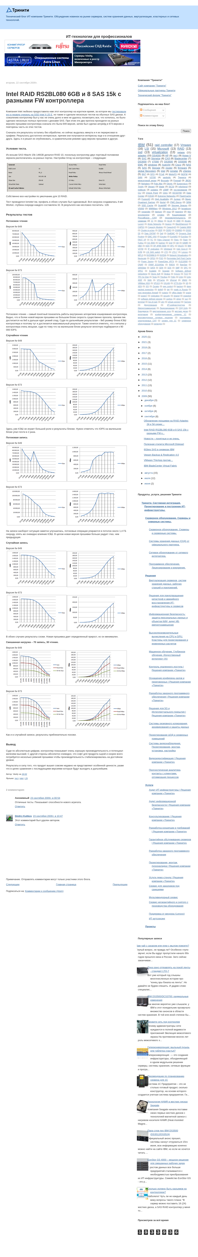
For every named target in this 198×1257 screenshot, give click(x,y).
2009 (145, 396)
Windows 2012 (169, 208)
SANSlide (142, 268)
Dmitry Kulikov (23, 816)
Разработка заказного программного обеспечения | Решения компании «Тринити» (169, 697)
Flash (185, 240)
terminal (141, 302)
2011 (145, 385)
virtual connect (174, 302)
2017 (145, 353)
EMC (140, 164)
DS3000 (142, 161)
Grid (171, 243)
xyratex (160, 215)
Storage (156, 168)
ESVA (151, 196)
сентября (149, 416)
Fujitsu (141, 243)
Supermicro (182, 183)
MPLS (140, 255)
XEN (140, 286)
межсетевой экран (147, 180)
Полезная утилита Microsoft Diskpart (164, 444)
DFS (152, 174)
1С (152, 221)
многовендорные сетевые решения (155, 318)
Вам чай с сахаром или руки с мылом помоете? (162, 945)
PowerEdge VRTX (166, 262)
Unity (181, 277)
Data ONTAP (150, 234)
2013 (145, 374)
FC (152, 240)
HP (167, 155)
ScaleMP (162, 205)
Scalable (152, 271)
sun (186, 299)
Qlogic (170, 183)
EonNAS (174, 237)
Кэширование (179, 215)
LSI (26, 778)
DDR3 (168, 230)
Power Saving (147, 262)
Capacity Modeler (155, 227)
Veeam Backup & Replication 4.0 (161, 454)
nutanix (165, 293)
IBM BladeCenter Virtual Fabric (160, 465)
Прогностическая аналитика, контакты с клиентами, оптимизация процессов (165, 774)
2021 (145, 342)
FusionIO (145, 199)
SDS (169, 268)
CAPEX (141, 227)
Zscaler (156, 286)
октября (149, 411)
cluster (169, 168)
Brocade (165, 180)
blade (161, 186)
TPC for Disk (143, 277)
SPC (186, 268)
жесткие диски (181, 311)
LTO (166, 252)
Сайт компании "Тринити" (152, 85)
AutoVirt (166, 164)
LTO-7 (174, 252)
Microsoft (163, 148)
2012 (145, 380)
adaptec (142, 155)
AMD (178, 221)
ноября (148, 405)
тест (16, 778)
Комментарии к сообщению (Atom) (44, 891)
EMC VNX (152, 237)
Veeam (151, 186)
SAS (144, 168)
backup (180, 286)
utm (162, 302)
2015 (145, 363)
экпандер (158, 324)
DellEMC (171, 234)
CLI (139, 193)
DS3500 (168, 161)
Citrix (165, 193)
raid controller (164, 145)
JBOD (188, 180)
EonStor (184, 237)
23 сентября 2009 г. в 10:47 (48, 816)
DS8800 (178, 230)
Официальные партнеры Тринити (156, 90)
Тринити (182, 177)
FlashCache (185, 196)
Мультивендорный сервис (163, 897)
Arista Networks (154, 224)
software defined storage (151, 299)
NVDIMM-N (151, 255)
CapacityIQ (171, 227)
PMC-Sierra (176, 202)
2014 (145, 369)
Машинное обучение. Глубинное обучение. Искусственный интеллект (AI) (167, 655)
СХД (167, 158)
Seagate (166, 271)
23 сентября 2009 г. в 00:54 (45, 798)
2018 (145, 347)
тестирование (180, 189)
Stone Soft (155, 274)
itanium (158, 211)
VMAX (184, 280)
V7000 (155, 161)
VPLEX (157, 283)
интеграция (143, 314)
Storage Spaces (179, 205)
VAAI (149, 280)
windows (152, 164)
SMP (177, 268)
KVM (140, 252)
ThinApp (163, 277)
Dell (161, 234)
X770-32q (178, 283)
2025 (145, 336)
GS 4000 (151, 243)
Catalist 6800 (185, 227)
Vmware (185, 145)
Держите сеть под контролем (164, 1021)
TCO (186, 274)
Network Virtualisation (179, 255)
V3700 (152, 177)
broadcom (186, 208)
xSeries (187, 171)
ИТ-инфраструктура (176, 305)
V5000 (141, 208)
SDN (161, 268)
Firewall (177, 180)
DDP (160, 230)
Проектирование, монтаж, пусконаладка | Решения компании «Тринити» (169, 866)
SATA (152, 268)
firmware (182, 168)
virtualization (160, 152)
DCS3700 (177, 193)
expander (146, 211)
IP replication (153, 249)
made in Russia (181, 290)
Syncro (177, 274)
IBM (141, 145)
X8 (187, 283)
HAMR (185, 243)
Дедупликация (150, 305)
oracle (188, 293)
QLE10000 (183, 262)
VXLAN (167, 283)
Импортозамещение (147, 308)
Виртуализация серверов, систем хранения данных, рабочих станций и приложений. (167, 584)
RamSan (183, 265)
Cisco (178, 164)
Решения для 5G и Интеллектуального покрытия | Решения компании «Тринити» (167, 712)
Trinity (141, 186)
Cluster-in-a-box (148, 230)
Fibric (176, 240)
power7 (144, 296)
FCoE (162, 174)
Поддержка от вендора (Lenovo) (167, 913)
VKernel (173, 280)
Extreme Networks (167, 196)
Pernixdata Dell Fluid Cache (179, 258)
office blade (177, 293)
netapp (181, 152)
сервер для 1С (169, 321)
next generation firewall (148, 293)
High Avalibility (162, 199)
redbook (142, 189)
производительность (175, 217)
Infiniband (168, 249)
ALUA (169, 221)
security (166, 296)
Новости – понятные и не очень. (162, 438)
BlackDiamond (181, 224)
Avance (168, 224)
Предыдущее (120, 884)
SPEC (140, 271)
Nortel (163, 202)
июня (147, 483)
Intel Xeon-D (182, 249)
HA (177, 243)
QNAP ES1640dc (156, 265)
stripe (178, 299)
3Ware (160, 221)
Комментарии (149, 115)
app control (168, 286)
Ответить (20, 806)
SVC (144, 158)
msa (169, 211)
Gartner (162, 243)
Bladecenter (180, 158)
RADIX (172, 265)
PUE (161, 258)
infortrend (182, 186)
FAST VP (142, 240)
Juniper (177, 199)
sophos (169, 299)
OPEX (152, 258)
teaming (179, 211)
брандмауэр (143, 311)
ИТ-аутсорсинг (157, 918)
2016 (145, 358)
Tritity (173, 277)
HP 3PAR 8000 (159, 246)
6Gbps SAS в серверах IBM (159, 449)
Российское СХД (147, 217)
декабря (149, 400)
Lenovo (185, 252)
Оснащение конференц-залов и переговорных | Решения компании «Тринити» (170, 682)
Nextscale (142, 258)
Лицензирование (167, 308)
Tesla (154, 277)
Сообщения (148, 110)
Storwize (156, 158)
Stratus (167, 274)
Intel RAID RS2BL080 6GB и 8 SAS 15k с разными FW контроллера (63, 97)
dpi (168, 290)
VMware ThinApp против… (158, 460)
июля (147, 478)
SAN (140, 177)
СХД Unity (183, 308)
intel (21, 778)
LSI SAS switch (153, 252)
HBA (140, 246)
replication (155, 296)
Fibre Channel (163, 240)
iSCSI (171, 186)
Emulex (163, 237)
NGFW (184, 174)
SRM (188, 202)
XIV (147, 286)
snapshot (187, 296)
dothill (160, 290)
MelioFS (173, 174)
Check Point (152, 193)
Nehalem (145, 183)
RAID (180, 148)
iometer (174, 171)
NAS (188, 164)
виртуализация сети (162, 311)
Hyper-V (186, 155)
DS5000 (182, 161)
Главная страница (66, 884)
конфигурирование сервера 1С (170, 314)
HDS (148, 246)
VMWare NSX (144, 283)
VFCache (161, 280)
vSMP (166, 189)
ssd (140, 152)
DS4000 (156, 155)
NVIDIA (163, 255)
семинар (142, 221)
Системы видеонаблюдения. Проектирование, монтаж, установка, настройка (165, 747)
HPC (172, 246)
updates (154, 189)
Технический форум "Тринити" (154, 95)
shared (177, 296)
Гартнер (187, 302)
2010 (145, 390)
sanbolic (167, 177)
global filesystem (147, 171)
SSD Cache (147, 205)
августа (148, 472)
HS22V (181, 246)
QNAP (140, 265)
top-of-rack (153, 302)
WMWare (153, 208)
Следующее (13, 884)
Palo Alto (158, 183)
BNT (144, 174)
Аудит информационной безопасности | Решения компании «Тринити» (169, 805)
